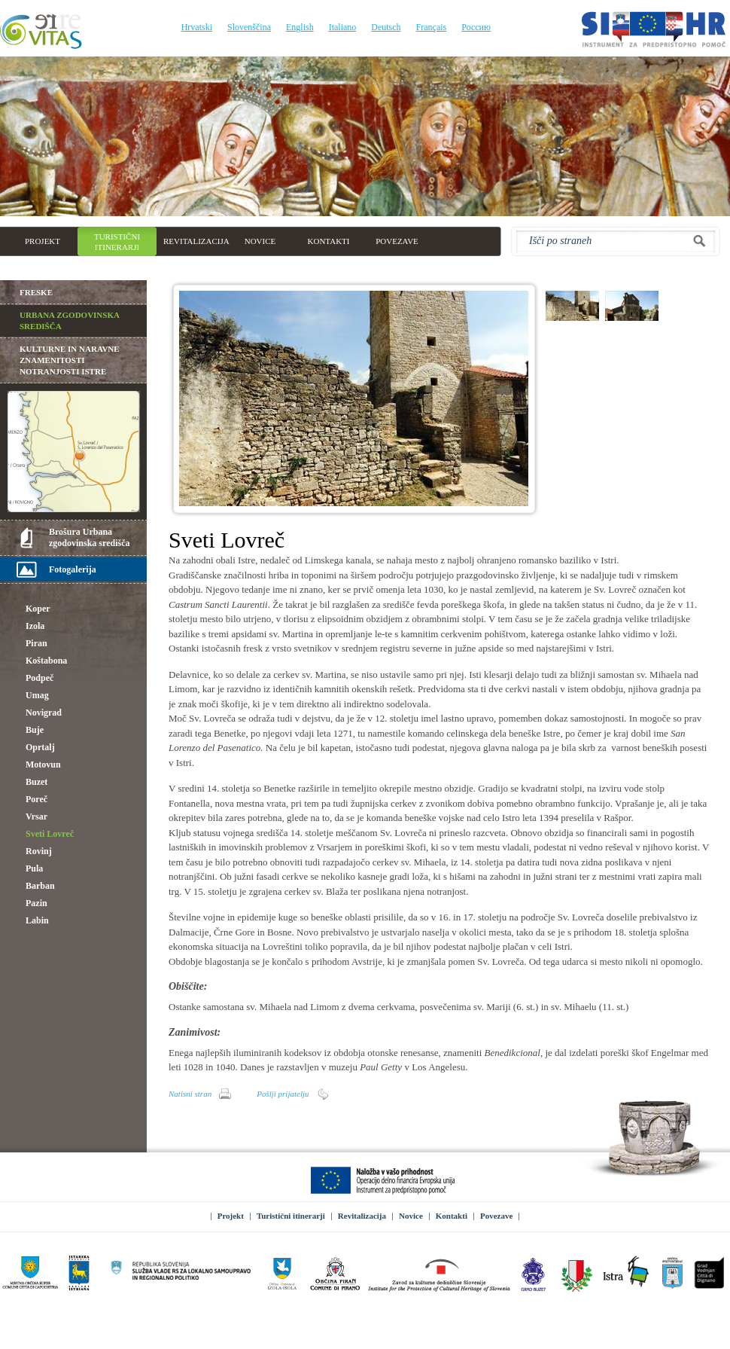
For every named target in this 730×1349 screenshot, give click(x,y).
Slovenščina (249, 27)
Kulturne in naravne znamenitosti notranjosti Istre (70, 360)
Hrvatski (196, 27)
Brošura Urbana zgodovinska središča (89, 537)
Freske (36, 292)
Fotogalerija (72, 569)
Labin (37, 920)
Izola (35, 626)
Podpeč (39, 678)
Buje (35, 730)
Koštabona (46, 660)
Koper (38, 608)
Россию (476, 27)
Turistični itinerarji (291, 1215)
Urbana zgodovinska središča (70, 320)
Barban (40, 886)
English (300, 27)
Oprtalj (40, 747)
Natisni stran (190, 1093)
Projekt (230, 1215)
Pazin (36, 903)
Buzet (36, 782)
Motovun (43, 764)
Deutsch (385, 27)
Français (431, 27)
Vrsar (36, 816)
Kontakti (451, 1215)
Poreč (36, 799)
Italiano (343, 27)
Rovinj (39, 851)
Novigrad (44, 712)
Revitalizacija (362, 1215)
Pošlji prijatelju (283, 1093)
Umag (37, 695)
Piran (36, 643)
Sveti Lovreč (50, 834)
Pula (34, 868)
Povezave (496, 1215)
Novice (411, 1215)
